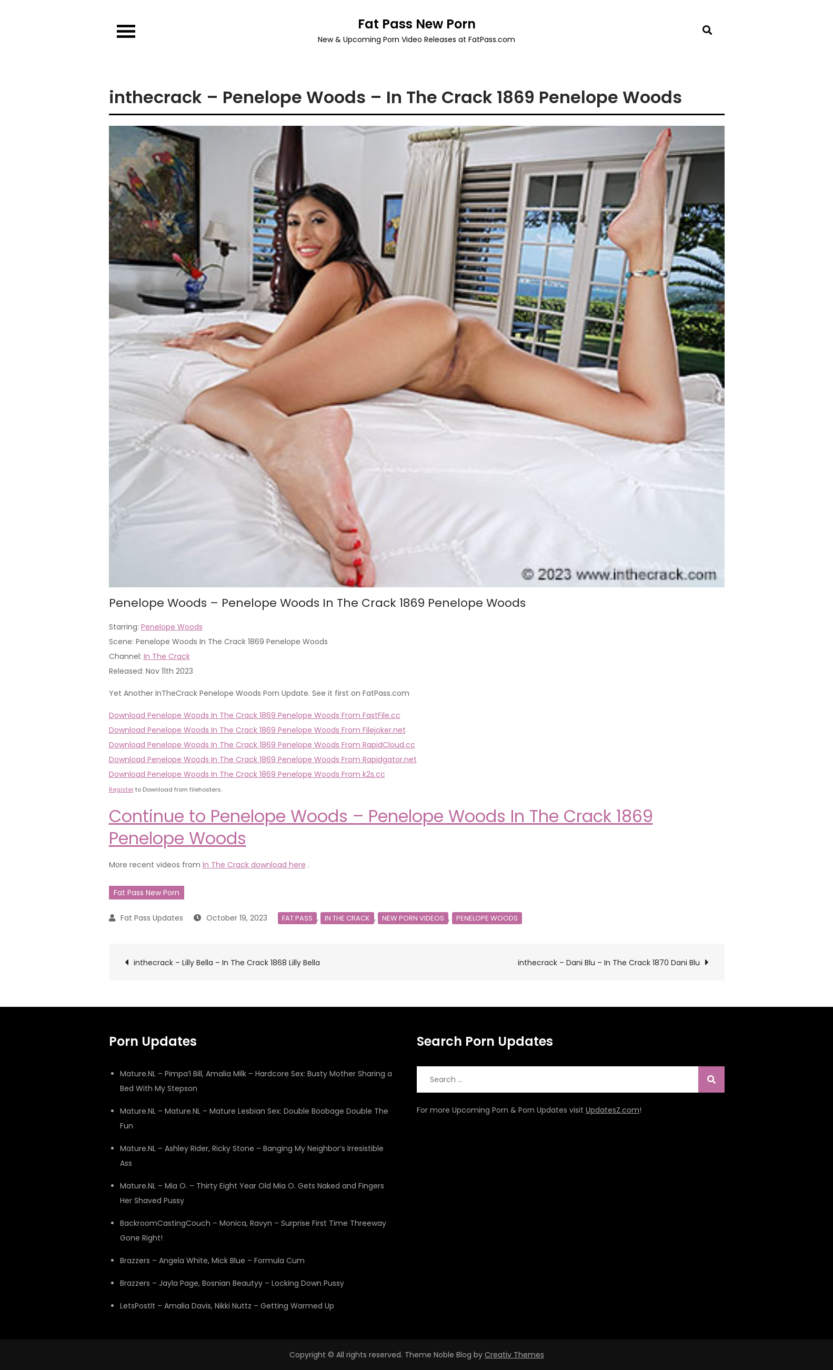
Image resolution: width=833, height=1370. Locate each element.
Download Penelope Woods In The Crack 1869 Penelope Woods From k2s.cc (247, 774)
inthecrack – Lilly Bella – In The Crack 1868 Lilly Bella (227, 962)
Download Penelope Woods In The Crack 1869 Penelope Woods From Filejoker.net (257, 730)
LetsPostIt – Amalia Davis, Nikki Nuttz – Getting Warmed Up (227, 1306)
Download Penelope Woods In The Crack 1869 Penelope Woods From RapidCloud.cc (262, 744)
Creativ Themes (514, 1354)
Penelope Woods (172, 627)
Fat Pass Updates (152, 918)
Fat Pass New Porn (417, 24)
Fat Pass (297, 918)
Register (121, 789)
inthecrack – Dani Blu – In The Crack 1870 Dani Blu (609, 962)
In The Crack (167, 656)
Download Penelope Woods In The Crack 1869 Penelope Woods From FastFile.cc (254, 715)
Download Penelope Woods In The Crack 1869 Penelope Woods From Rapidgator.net (263, 759)
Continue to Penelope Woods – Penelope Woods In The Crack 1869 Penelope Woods (381, 827)
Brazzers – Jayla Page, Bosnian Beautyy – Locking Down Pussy (232, 1283)
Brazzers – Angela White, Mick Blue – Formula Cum (212, 1260)
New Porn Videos (413, 918)
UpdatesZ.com (612, 1110)
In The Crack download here (254, 864)
